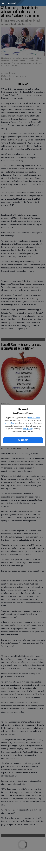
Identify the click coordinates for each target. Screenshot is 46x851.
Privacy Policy (9, 423)
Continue (23, 440)
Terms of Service (34, 418)
